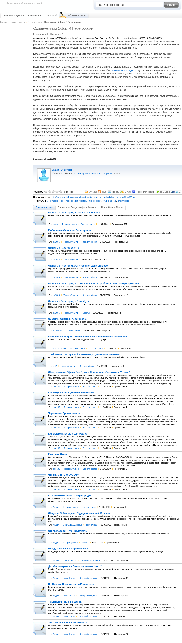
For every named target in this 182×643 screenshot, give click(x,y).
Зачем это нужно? (14, 15)
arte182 (56, 386)
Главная (4, 22)
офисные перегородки (122, 70)
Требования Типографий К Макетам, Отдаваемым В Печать (84, 354)
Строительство (73, 330)
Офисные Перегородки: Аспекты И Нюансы (74, 212)
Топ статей (51, 15)
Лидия (55, 170)
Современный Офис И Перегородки (69, 495)
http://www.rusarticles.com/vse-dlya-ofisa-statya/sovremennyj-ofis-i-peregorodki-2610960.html (93, 197)
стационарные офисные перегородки (93, 173)
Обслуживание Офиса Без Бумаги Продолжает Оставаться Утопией (89, 372)
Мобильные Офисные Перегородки (69, 230)
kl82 (55, 366)
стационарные (109, 201)
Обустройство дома (88, 578)
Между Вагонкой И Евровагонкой (68, 548)
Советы (86, 313)
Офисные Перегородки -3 (63, 248)
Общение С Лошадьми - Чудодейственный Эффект (79, 513)
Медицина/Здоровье (72, 525)
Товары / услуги (17, 22)
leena (55, 224)
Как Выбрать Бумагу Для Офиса (67, 434)
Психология (91, 525)
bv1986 (56, 242)
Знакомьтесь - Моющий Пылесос (68, 622)
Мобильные (52, 201)
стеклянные (123, 201)
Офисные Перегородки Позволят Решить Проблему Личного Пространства (93, 283)
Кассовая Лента (57, 454)
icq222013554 (59, 348)
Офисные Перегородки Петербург (68, 301)
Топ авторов (34, 15)
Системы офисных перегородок (67, 319)
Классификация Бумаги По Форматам (71, 392)
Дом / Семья (69, 578)
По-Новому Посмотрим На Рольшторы (71, 584)
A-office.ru (57, 330)
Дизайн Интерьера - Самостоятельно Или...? (75, 566)
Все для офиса (35, 22)
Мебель (85, 542)
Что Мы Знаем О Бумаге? (63, 475)
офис (62, 201)
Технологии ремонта (90, 560)
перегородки (72, 201)
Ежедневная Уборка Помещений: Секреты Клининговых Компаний (88, 336)
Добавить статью (76, 15)
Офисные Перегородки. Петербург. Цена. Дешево (78, 265)
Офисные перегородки (90, 201)
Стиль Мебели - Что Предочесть (67, 531)
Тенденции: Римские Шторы (65, 602)
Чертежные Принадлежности (65, 413)
